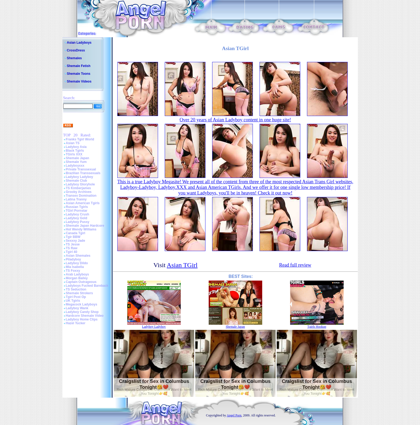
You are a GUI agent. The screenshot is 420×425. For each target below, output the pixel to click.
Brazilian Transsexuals (83, 173)
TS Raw (71, 248)
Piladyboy (73, 259)
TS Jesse (73, 244)
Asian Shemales (78, 256)
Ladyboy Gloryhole (80, 184)
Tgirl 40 (71, 252)
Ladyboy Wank (77, 308)
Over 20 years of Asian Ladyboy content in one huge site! (235, 119)
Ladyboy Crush (77, 214)
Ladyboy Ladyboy (79, 177)
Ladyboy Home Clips (82, 319)
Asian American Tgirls (83, 203)
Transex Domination (81, 195)
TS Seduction (76, 289)
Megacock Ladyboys (81, 304)
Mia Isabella (75, 267)
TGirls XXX (74, 154)
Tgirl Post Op (76, 297)
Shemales (74, 58)
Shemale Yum (76, 162)
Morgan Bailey (77, 278)
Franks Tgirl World (80, 139)
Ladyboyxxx (75, 165)
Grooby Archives (79, 192)
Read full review (295, 265)
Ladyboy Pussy (77, 222)
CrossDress (76, 50)
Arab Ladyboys (77, 274)
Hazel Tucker (75, 323)
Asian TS (73, 143)
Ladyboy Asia (76, 147)
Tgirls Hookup (316, 327)
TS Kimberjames (78, 188)
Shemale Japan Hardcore (85, 226)
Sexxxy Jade (75, 241)
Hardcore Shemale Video (85, 316)
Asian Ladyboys (79, 42)
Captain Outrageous (81, 282)
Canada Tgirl (75, 233)
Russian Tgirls (77, 207)
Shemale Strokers (79, 293)
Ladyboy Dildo (77, 263)
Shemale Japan (77, 158)
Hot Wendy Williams (81, 229)
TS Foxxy (73, 271)
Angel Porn (234, 415)
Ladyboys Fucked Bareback (87, 286)
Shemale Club (76, 180)
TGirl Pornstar (77, 210)
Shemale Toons (79, 74)
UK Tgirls (73, 301)
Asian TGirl (182, 265)
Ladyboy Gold (76, 218)
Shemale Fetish (79, 66)
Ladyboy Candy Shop (82, 312)
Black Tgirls (75, 150)
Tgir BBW (73, 237)
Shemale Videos (79, 81)
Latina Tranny (76, 199)
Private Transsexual (81, 169)
